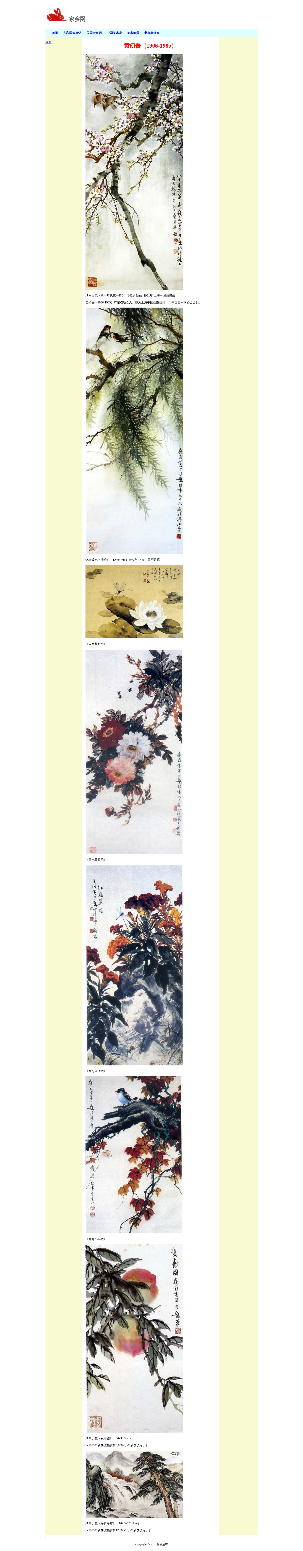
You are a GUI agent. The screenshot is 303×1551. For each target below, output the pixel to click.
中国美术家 (114, 33)
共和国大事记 (72, 33)
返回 (48, 42)
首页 (55, 33)
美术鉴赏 (133, 33)
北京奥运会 (152, 33)
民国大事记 (94, 33)
